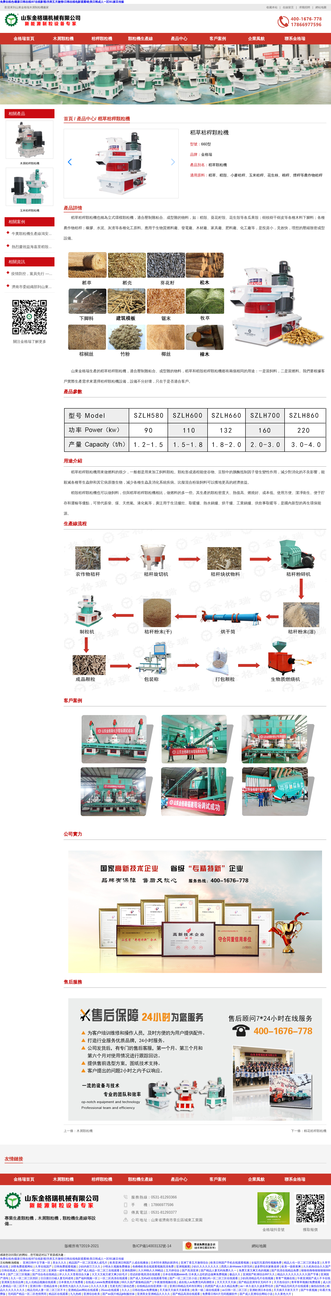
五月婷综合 (173, 1270)
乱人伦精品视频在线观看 (41, 1282)
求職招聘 (304, 7)
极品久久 (235, 1274)
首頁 (68, 118)
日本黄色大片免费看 (71, 1282)
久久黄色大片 (283, 1294)
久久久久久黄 (99, 1286)
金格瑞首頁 (24, 38)
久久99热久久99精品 (151, 1270)
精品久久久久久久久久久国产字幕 (298, 1274)
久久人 (126, 1290)
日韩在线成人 (10, 1270)
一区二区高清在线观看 (114, 1278)
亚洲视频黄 (183, 1266)
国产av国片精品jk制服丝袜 (119, 1294)
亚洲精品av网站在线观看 (83, 1290)
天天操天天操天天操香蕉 (175, 1290)
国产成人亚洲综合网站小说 (256, 1294)
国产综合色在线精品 (45, 1274)
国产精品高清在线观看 (186, 1294)
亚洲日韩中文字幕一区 (37, 1262)
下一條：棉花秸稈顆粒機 (308, 1131)
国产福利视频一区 (87, 1278)
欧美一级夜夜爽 (292, 1266)
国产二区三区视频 (19, 1274)
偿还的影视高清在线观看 (145, 1274)
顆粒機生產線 (140, 38)
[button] (69, 162)
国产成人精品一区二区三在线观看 (99, 1270)
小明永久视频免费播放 (117, 1266)
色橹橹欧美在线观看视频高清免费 (153, 1266)
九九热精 (76, 1294)
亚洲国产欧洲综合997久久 (259, 1274)
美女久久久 (60, 1262)
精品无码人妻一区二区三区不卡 (46, 1290)
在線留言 (288, 7)
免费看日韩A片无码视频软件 (220, 1294)
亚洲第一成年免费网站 (62, 1270)
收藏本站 (271, 7)
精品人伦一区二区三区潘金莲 (302, 1262)
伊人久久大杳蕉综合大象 (74, 1274)
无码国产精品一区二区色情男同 (27, 1294)
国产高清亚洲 (190, 1270)
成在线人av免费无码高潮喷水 (197, 1282)
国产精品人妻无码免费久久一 (219, 1270)
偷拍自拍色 (318, 1286)
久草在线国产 (43, 1266)
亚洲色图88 (129, 1270)
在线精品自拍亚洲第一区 (152, 1286)
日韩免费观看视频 (65, 1266)
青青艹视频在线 (286, 1278)
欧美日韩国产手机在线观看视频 (230, 1262)
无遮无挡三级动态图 (122, 1286)
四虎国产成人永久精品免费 (222, 1286)
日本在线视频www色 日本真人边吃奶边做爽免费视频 (195, 1274)
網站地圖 (320, 7)
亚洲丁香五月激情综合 (195, 1262)
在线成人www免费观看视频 (103, 1282)
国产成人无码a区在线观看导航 (149, 1278)
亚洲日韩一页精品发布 (44, 1286)
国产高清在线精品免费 (285, 1270)
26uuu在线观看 (110, 1290)
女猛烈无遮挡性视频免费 (266, 1262)
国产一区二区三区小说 (183, 1278)
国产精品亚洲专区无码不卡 (255, 1282)
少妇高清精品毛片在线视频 (257, 1278)
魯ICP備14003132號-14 (151, 1246)
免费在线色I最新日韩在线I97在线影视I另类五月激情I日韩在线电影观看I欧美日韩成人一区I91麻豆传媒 (62, 1)
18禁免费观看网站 (22, 1266)
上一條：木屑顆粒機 (78, 1131)
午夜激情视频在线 (165, 1282)
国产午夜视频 (309, 1290)
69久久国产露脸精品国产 (137, 1282)
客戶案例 (217, 38)
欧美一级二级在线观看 (206, 1290)
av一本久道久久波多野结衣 (257, 1286)
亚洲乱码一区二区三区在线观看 (219, 1278)
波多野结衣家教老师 (267, 1266)
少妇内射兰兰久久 (89, 1266)
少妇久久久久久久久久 (205, 1266)
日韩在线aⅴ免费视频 (145, 1290)
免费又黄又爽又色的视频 (254, 1270)
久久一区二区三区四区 (25, 1278)
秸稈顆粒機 (101, 38)
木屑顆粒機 (63, 38)
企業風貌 (256, 38)
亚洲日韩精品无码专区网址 (186, 1286)
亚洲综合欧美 (92, 1294)
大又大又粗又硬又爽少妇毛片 (110, 1274)
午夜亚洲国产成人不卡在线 (313, 1278)
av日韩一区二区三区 (235, 1290)
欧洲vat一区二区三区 (33, 1270)
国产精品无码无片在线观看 (292, 1286)
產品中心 (179, 38)
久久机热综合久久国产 (317, 1266)
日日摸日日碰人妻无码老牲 (57, 1278)
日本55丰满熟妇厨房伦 (165, 1262)
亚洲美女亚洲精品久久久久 (154, 1294)
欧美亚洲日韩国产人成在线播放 (129, 1262)
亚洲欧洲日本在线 (260, 1290)
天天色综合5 (282, 1282)
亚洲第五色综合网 (12, 1282)
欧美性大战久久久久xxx (74, 1286)
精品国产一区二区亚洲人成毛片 (88, 1262)
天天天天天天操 (227, 1282)
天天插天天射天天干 (286, 1290)
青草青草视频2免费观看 (306, 1282)
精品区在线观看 (59, 1294)
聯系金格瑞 (295, 38)
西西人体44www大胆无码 (237, 1266)
